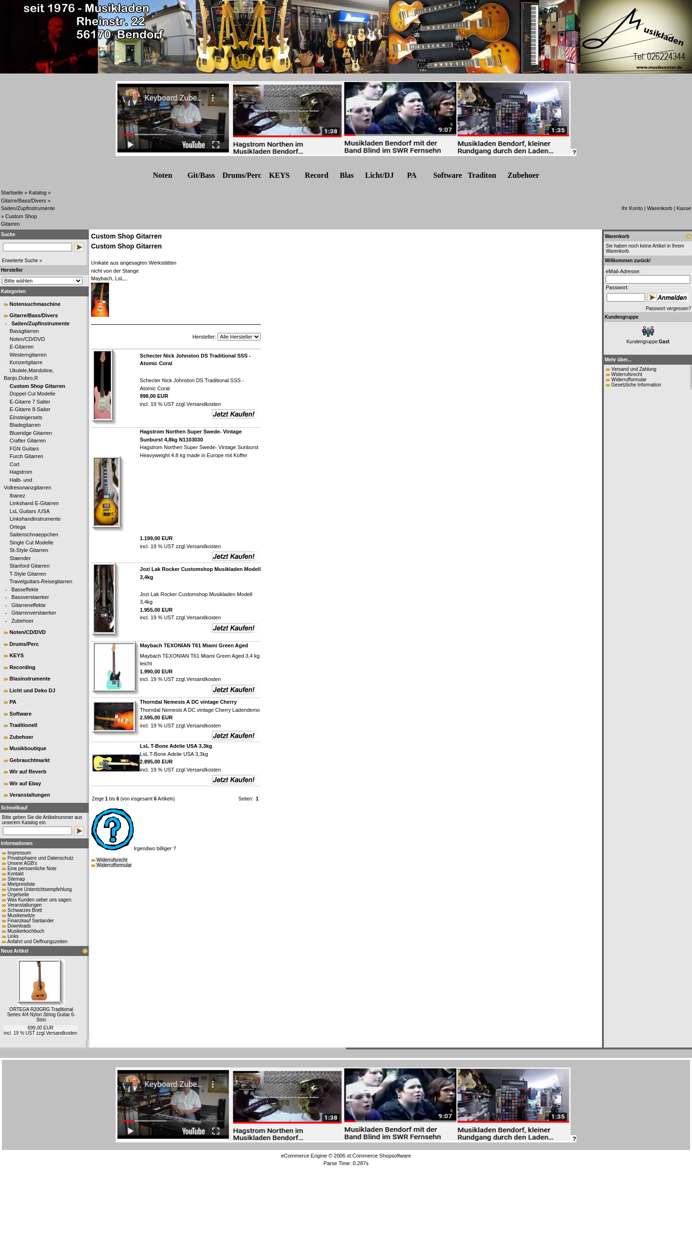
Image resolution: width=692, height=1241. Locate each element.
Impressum (19, 852)
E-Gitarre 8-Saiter (29, 409)
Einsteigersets (25, 417)
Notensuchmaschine (35, 304)
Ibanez (17, 495)
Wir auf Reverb (27, 771)
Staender (20, 558)
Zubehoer (22, 621)
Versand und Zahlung (633, 369)
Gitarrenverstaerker (33, 613)
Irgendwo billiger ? (133, 848)
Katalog (37, 192)
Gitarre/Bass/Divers (23, 200)
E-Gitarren (21, 346)
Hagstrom (20, 472)
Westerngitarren (27, 355)
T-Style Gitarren (27, 574)
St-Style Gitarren (28, 550)
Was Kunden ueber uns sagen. (40, 899)
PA (411, 175)
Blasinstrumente (29, 678)
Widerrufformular (114, 865)
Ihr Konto (632, 208)
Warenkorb (659, 208)
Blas (347, 175)
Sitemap (16, 879)
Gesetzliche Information (636, 384)
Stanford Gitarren (29, 566)
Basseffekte (24, 589)
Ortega (17, 527)
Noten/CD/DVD (27, 339)
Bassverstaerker (30, 597)
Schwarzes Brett (25, 910)
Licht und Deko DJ (32, 690)
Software (447, 175)
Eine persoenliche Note (32, 868)
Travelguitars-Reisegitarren (40, 581)
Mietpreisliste (21, 884)
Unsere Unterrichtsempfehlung (40, 889)
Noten (162, 175)
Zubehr (523, 175)
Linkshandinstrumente (35, 519)
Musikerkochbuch (26, 931)
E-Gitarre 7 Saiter (29, 401)
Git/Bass (201, 175)
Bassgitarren (24, 331)
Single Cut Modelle (31, 542)
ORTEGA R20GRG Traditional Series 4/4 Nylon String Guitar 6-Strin (41, 1014)
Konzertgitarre (25, 362)
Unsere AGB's (22, 863)
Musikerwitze (21, 915)
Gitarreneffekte (28, 605)
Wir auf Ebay (25, 783)
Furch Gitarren (26, 456)
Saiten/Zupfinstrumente (28, 208)
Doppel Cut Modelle (32, 393)
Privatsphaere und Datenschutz (41, 858)
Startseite (12, 192)
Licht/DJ (379, 175)
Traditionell (23, 725)
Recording (22, 667)
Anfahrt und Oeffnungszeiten (37, 941)
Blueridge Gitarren (30, 433)
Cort (14, 464)
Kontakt (16, 873)
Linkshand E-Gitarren (34, 503)
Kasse (683, 208)
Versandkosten (61, 1033)
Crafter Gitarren (27, 440)
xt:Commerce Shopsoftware (379, 1155)
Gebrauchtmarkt (29, 760)
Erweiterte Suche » (22, 260)
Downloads (19, 925)
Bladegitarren (24, 425)
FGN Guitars (24, 448)
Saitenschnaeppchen (33, 534)
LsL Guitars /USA (29, 511)
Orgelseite (18, 894)
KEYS (279, 175)
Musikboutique (27, 748)
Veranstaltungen (29, 795)
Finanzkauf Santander (31, 920)
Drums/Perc (241, 175)
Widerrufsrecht (112, 860)
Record (316, 175)
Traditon (482, 175)
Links (13, 936)
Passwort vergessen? (668, 308)
